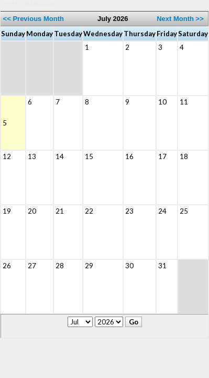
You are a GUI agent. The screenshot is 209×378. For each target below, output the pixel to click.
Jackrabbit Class (41, 2)
